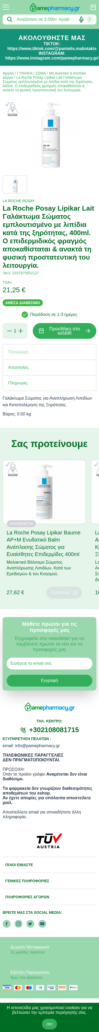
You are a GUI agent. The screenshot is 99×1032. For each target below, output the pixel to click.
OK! (49, 1024)
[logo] (49, 7)
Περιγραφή (18, 352)
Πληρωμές (18, 383)
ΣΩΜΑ (40, 73)
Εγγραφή (49, 680)
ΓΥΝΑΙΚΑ (24, 73)
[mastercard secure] (63, 987)
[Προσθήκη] (20, 331)
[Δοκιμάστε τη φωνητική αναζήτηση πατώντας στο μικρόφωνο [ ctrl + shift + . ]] (81, 19)
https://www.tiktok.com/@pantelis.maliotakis (52, 48)
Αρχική (8, 73)
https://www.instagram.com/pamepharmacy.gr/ (52, 58)
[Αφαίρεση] (9, 331)
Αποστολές (18, 367)
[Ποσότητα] (15, 331)
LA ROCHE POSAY (19, 201)
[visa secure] (52, 987)
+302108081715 (54, 730)
